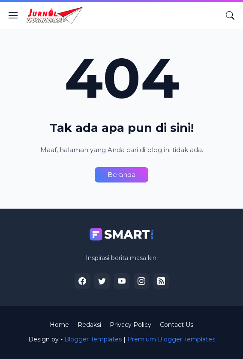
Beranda (121, 175)
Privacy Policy (130, 325)
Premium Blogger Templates (171, 339)
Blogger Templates (93, 339)
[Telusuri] (230, 15)
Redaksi (89, 325)
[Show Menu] (13, 15)
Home (59, 325)
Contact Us (176, 325)
